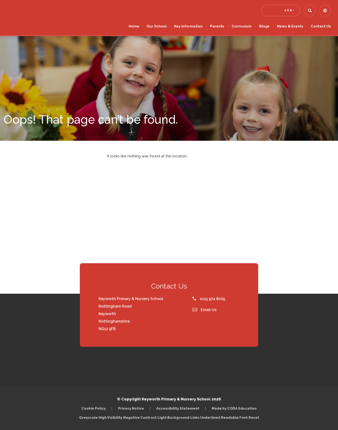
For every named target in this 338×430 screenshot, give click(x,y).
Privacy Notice (131, 408)
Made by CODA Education (234, 408)
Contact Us (321, 26)
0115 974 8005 (208, 299)
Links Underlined (205, 417)
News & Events (290, 26)
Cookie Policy (93, 408)
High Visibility (110, 417)
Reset (254, 417)
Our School (157, 26)
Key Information (188, 26)
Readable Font (234, 417)
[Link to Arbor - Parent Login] (280, 10)
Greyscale (88, 417)
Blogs (264, 26)
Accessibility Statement (177, 408)
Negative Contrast (140, 417)
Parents (217, 26)
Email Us (204, 310)
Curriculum (242, 26)
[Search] (310, 10)
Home (134, 26)
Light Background (173, 417)
